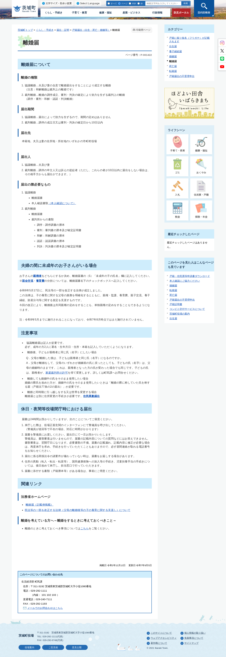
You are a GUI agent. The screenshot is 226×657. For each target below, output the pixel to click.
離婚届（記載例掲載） (39, 504)
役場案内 (29, 647)
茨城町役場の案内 (180, 313)
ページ (124, 3)
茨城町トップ (25, 29)
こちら (84, 528)
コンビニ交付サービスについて (187, 309)
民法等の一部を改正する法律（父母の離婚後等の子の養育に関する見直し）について (77, 510)
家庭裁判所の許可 (57, 372)
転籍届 (173, 71)
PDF (134, 3)
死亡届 (173, 66)
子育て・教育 (79, 12)
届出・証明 (62, 29)
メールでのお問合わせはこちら (45, 608)
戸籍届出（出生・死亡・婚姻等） (91, 29)
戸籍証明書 (176, 304)
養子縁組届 (175, 51)
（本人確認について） (62, 203)
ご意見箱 (53, 647)
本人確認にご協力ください (185, 280)
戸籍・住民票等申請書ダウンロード (190, 276)
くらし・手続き (53, 12)
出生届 (173, 46)
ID (141, 3)
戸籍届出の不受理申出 (181, 76)
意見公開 (76, 647)
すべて (113, 3)
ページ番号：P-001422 (138, 54)
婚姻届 (173, 56)
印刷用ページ (143, 30)
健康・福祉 (105, 12)
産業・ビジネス (131, 12)
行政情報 (157, 12)
